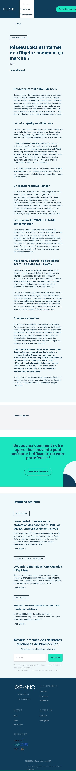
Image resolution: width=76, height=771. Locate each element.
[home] (7, 9)
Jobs (16, 720)
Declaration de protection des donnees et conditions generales (44, 768)
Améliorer (44, 700)
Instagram (44, 720)
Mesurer (43, 691)
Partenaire (18, 725)
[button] (27, 4)
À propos (28, 14)
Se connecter (49, 9)
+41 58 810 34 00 (24, 699)
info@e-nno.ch (23, 694)
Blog (22, 14)
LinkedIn (43, 716)
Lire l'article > (20, 549)
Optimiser (44, 696)
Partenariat (25, 9)
